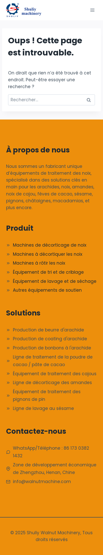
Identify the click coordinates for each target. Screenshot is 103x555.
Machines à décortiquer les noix (47, 254)
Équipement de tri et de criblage (48, 272)
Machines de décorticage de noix (49, 245)
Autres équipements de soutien (47, 290)
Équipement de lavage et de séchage (54, 281)
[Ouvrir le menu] (92, 10)
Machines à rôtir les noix (39, 263)
